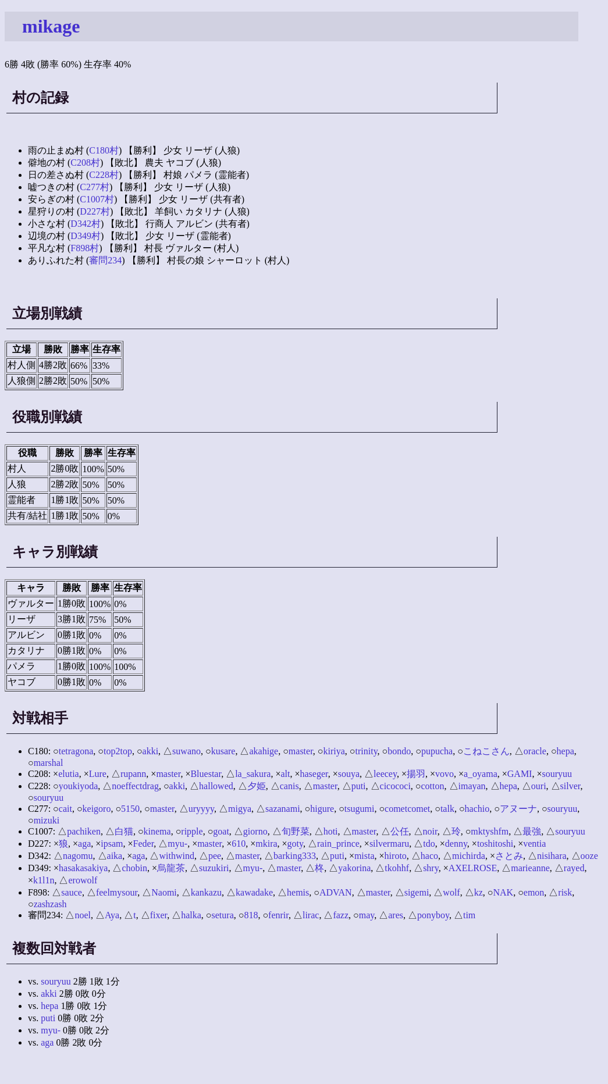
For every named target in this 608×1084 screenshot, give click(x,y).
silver (570, 786)
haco (429, 856)
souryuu (557, 774)
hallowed (216, 786)
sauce (71, 892)
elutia (68, 774)
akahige (263, 751)
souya (349, 774)
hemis (298, 892)
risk (565, 892)
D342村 (85, 224)
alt (285, 774)
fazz (341, 915)
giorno (255, 831)
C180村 (104, 150)
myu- (177, 843)
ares (395, 915)
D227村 (95, 211)
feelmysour (116, 892)
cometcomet (407, 809)
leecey (385, 774)
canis (289, 786)
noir (430, 831)
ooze (589, 856)
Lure (97, 774)
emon (534, 892)
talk (447, 809)
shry (431, 868)
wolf (451, 892)
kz (478, 892)
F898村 (84, 248)
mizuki (46, 820)
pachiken (84, 831)
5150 (130, 809)
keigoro (97, 809)
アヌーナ (518, 809)
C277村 (94, 187)
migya (239, 809)
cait (65, 809)
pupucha (437, 751)
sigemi (416, 892)
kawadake (254, 892)
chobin (134, 868)
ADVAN (335, 892)
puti (358, 786)
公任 (399, 831)
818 (251, 915)
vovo (444, 774)
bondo (399, 751)
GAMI (519, 774)
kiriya (334, 751)
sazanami (282, 809)
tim (469, 915)
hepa (565, 751)
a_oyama (480, 774)
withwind (176, 856)
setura (223, 915)
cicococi (395, 786)
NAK (503, 892)
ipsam (112, 843)
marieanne (530, 868)
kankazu (206, 892)
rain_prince (338, 843)
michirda (468, 856)
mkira (266, 843)
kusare (223, 751)
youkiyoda (78, 786)
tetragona (76, 751)
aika (115, 856)
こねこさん (486, 751)
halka (191, 915)
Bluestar (205, 774)
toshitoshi (495, 843)
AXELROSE (473, 868)
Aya (112, 915)
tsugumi (359, 809)
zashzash (50, 904)
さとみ (509, 856)
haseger (314, 774)
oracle (535, 751)
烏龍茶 (171, 868)
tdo (429, 843)
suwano (186, 751)
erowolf (82, 880)
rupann (133, 774)
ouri (538, 786)
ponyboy (433, 915)
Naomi (164, 892)
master (301, 751)
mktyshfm (490, 831)
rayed (574, 868)
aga (84, 843)
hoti (330, 831)
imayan (472, 786)
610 (239, 843)
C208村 (85, 162)
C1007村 (97, 199)
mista (364, 856)
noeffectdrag (135, 786)
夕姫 (256, 786)
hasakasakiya (83, 868)
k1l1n (43, 880)
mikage (51, 26)
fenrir (278, 915)
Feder (143, 843)
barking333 (294, 856)
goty (295, 843)
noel (82, 915)
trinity (366, 751)
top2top (118, 751)
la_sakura (253, 774)
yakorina (354, 868)
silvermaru (389, 843)
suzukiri (214, 868)
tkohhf (397, 868)
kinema (157, 831)
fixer (159, 915)
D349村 (85, 236)
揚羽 (416, 774)
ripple (191, 831)
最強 (531, 831)
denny (456, 843)
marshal (48, 763)
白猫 (124, 831)
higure (322, 809)
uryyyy (201, 809)
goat (221, 831)
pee (214, 856)
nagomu (78, 856)
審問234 (105, 260)
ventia (534, 843)
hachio (477, 809)
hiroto (396, 856)
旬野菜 (296, 831)
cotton (433, 786)
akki (151, 751)
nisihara (552, 856)
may (367, 915)
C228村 (104, 175)
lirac (311, 915)
